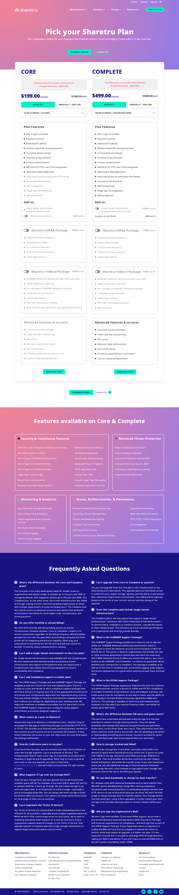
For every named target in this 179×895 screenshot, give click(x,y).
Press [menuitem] (141, 875)
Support (153, 2)
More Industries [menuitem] (108, 875)
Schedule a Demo (79, 52)
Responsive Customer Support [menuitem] (28, 864)
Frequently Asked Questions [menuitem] (151, 864)
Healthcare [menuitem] (106, 861)
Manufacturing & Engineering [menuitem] (114, 871)
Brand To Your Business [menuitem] (59, 875)
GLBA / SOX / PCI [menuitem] (91, 875)
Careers (134, 2)
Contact (144, 2)
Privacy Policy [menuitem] (73, 891)
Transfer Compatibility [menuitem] (58, 871)
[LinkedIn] (149, 892)
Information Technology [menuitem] (112, 868)
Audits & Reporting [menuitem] (23, 868)
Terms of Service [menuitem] (40, 891)
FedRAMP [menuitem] (88, 857)
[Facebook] (155, 892)
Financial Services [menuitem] (109, 864)
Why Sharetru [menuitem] (22, 853)
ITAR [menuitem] (86, 864)
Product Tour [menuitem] (54, 878)
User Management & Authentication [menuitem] (64, 861)
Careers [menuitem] (142, 868)
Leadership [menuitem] (144, 871)
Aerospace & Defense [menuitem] (110, 857)
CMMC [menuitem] (86, 861)
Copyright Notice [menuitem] (89, 891)
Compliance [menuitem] (90, 853)
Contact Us (102, 52)
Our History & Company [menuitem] (25, 875)
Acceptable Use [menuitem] (57, 891)
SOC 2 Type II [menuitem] (90, 871)
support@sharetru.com (26, 765)
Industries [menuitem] (106, 853)
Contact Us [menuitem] (104, 891)
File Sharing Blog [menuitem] (146, 857)
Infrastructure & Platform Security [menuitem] (30, 861)
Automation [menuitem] (53, 864)
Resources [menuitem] (144, 853)
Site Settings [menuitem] (54, 868)
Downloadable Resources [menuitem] (150, 861)
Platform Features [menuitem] (58, 853)
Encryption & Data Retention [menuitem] (28, 871)
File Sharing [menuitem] (53, 857)
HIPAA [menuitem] (86, 868)
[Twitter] (143, 892)
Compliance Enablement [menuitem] (26, 857)
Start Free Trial (155, 9)
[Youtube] (161, 892)
